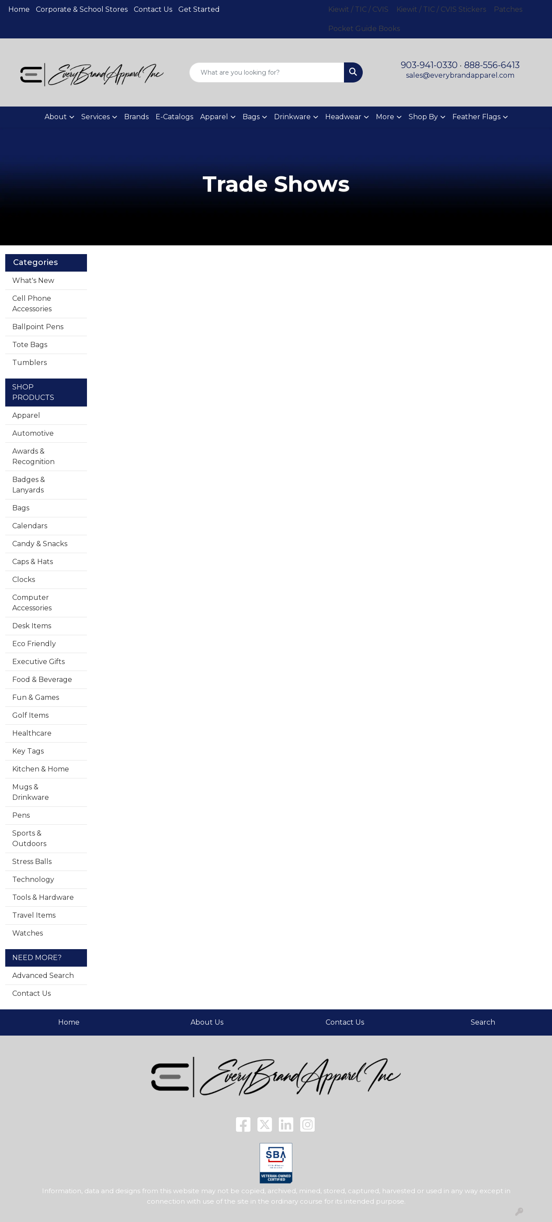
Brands (136, 117)
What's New (33, 280)
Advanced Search (43, 975)
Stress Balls (32, 861)
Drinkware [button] (292, 117)
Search (483, 1022)
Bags (20, 508)
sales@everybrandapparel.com (460, 75)
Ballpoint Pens (37, 327)
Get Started (199, 9)
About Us (207, 1022)
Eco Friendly (34, 644)
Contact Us (153, 9)
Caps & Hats (32, 562)
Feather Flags (476, 117)
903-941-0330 (429, 65)
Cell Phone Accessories (32, 303)
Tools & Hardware (43, 897)
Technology (33, 879)
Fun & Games (35, 697)
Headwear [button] (343, 117)
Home (19, 9)
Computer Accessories (32, 602)
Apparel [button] (214, 117)
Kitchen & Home (40, 769)
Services (95, 117)
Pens (21, 815)
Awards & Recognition (33, 456)
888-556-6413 (492, 65)
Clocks (23, 579)
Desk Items (31, 626)
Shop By (423, 117)
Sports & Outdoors (29, 838)
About (56, 117)
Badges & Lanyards (28, 484)
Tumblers (29, 362)
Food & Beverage (42, 679)
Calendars (29, 526)
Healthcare (32, 733)
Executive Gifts (38, 661)
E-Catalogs (174, 117)
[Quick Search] (266, 72)
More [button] (385, 117)
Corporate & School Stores (82, 9)
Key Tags (28, 751)
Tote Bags (29, 345)
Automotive (33, 433)
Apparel (26, 415)
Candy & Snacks (39, 544)
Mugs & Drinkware (30, 792)
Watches (27, 933)
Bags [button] (251, 117)
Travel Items (34, 915)
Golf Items (30, 715)
